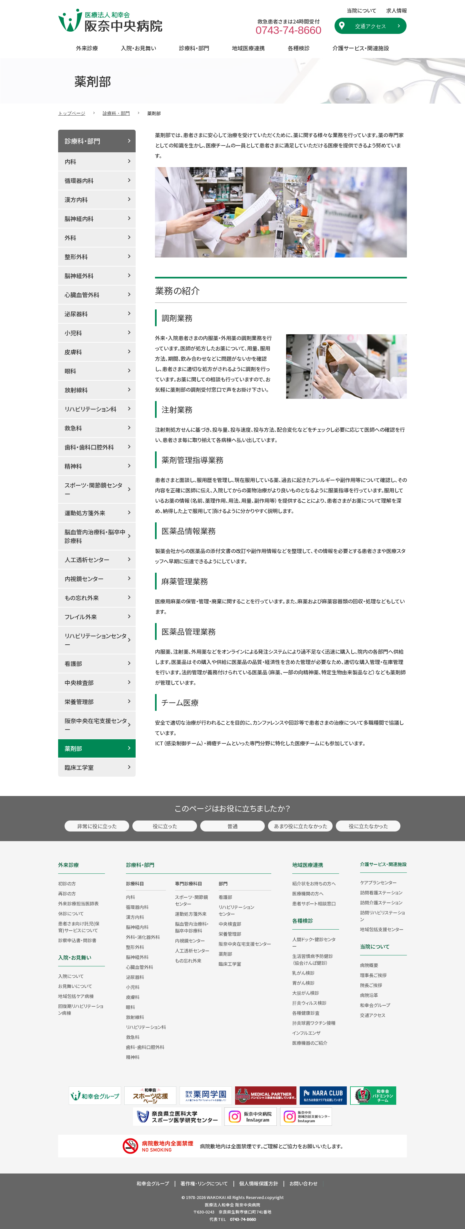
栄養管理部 (79, 701)
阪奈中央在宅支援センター (96, 724)
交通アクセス (370, 25)
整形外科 (76, 256)
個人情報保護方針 (258, 1183)
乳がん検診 (303, 973)
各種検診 (299, 48)
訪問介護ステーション (381, 902)
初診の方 (67, 883)
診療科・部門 (194, 48)
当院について (375, 946)
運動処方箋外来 (85, 513)
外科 (70, 237)
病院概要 (369, 965)
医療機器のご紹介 (309, 1043)
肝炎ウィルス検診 (309, 1003)
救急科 (73, 428)
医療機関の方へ (308, 893)
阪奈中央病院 (247, 1205)
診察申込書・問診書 (77, 940)
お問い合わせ (303, 1183)
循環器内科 (79, 180)
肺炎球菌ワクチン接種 (314, 1023)
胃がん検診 (303, 983)
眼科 (70, 371)
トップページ (71, 113)
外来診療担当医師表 (78, 903)
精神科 (73, 466)
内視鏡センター (84, 578)
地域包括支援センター (382, 929)
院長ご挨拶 (371, 985)
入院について (71, 976)
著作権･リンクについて (204, 1183)
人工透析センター (87, 559)
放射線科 (76, 390)
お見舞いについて (75, 986)
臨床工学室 (79, 767)
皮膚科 (73, 352)
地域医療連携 (248, 48)
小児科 (73, 332)
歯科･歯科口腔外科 (145, 1047)
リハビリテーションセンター (96, 640)
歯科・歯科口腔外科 (89, 447)
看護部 (73, 663)
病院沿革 (369, 995)
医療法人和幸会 (219, 1205)
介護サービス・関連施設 (361, 48)
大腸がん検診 (305, 993)
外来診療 (87, 48)
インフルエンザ (306, 1033)
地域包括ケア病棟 (76, 996)
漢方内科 (76, 199)
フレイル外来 (81, 616)
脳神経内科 (79, 218)
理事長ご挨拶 (373, 975)
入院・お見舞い (138, 48)
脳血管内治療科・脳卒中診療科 (95, 536)
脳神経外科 (79, 275)
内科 (70, 161)
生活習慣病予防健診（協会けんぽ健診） (312, 959)
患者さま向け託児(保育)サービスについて (78, 926)
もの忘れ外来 (82, 597)
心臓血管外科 (82, 294)
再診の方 (67, 893)
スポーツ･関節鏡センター (93, 489)
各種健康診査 (305, 1013)
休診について (71, 913)
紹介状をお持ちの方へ (314, 883)
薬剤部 (73, 748)
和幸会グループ (375, 1005)
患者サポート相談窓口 (314, 903)
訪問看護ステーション (381, 892)
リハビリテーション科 (91, 409)
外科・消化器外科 (143, 937)
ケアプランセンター (378, 882)
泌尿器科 (76, 313)
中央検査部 (79, 682)
